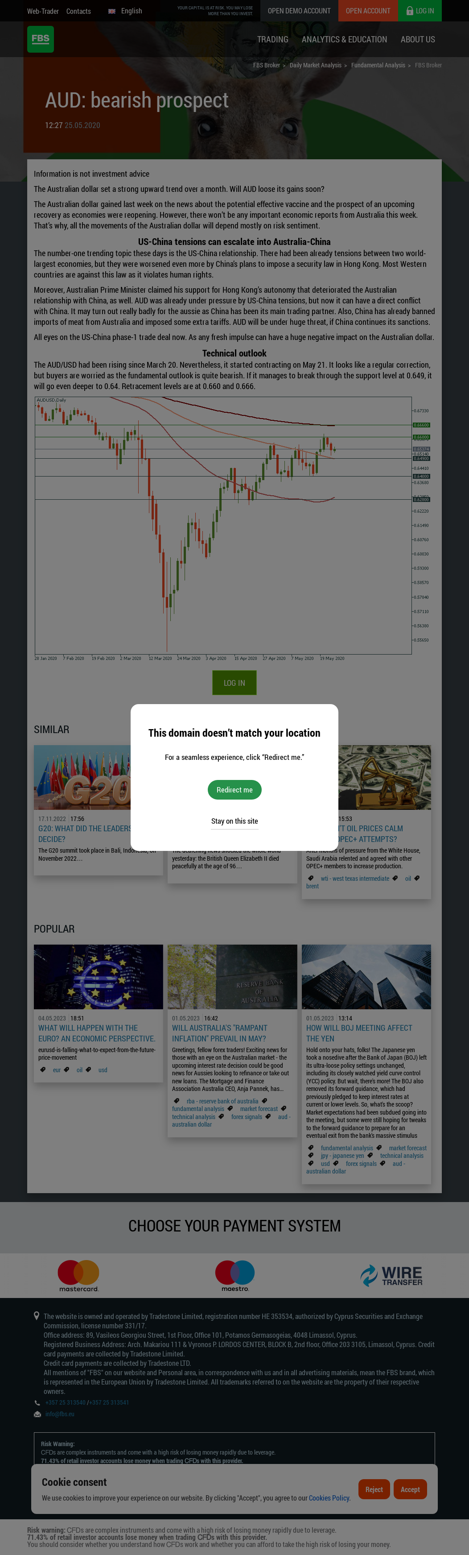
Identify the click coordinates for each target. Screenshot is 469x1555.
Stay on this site (234, 821)
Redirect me (235, 789)
